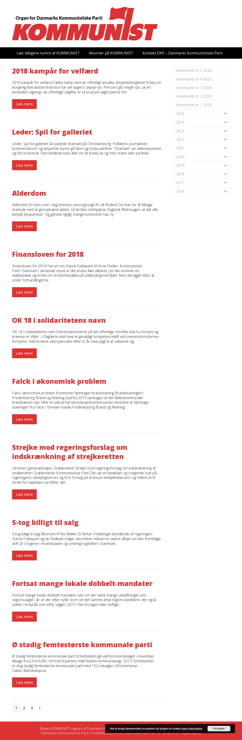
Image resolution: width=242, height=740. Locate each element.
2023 (202, 131)
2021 (202, 148)
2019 (202, 165)
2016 (202, 191)
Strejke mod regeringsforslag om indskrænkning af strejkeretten (69, 452)
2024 (202, 122)
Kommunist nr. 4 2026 (194, 79)
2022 (202, 139)
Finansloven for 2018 (48, 254)
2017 (202, 182)
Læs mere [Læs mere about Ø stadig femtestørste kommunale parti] (24, 682)
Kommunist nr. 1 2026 (194, 104)
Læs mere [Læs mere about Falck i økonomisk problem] (24, 419)
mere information (192, 728)
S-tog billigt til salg (45, 522)
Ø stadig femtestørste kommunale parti (82, 644)
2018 (202, 174)
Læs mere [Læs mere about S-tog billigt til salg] (24, 555)
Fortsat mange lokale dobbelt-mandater (82, 583)
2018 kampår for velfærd (55, 71)
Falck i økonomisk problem (59, 381)
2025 (202, 113)
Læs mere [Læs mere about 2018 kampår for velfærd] (24, 103)
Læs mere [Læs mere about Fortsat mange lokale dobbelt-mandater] (24, 616)
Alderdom (29, 193)
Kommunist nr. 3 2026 (194, 87)
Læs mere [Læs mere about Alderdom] (24, 226)
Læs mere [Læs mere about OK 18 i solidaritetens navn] (24, 353)
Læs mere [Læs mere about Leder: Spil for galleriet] (24, 165)
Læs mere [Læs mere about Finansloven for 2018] (24, 292)
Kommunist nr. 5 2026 (194, 70)
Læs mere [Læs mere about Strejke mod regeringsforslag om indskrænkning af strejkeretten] (24, 494)
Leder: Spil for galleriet (52, 132)
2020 (202, 157)
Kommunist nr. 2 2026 (194, 96)
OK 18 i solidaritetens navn (59, 320)
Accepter (219, 728)
